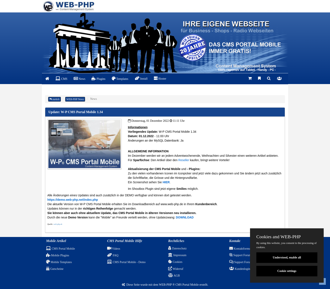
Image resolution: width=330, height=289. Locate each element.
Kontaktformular (241, 248)
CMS (61, 78)
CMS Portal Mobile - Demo (126, 262)
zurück (54, 99)
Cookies (175, 262)
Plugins (98, 78)
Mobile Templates (59, 262)
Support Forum (240, 255)
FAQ (112, 255)
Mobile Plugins (57, 255)
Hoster (160, 78)
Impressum (177, 255)
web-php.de (57, 224)
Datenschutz (177, 248)
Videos (113, 248)
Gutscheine (54, 268)
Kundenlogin (239, 268)
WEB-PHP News (75, 99)
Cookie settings (287, 271)
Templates (120, 78)
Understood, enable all (287, 257)
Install (141, 78)
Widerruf (175, 268)
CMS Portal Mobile (60, 248)
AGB (174, 275)
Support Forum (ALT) (244, 262)
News (79, 78)
